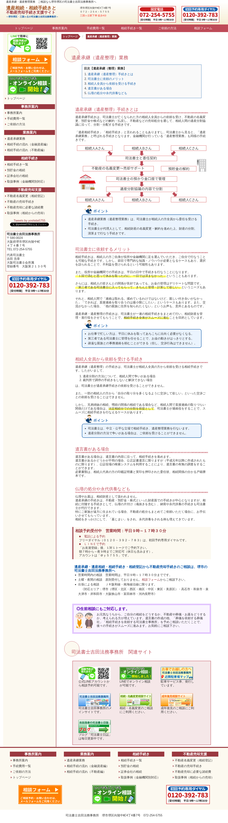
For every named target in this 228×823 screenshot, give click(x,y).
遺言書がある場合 (100, 88)
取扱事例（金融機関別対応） (26, 181)
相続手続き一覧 (131, 28)
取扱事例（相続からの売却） (26, 213)
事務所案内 (59, 28)
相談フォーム (203, 28)
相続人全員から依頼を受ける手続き (112, 83)
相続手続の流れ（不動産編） (26, 150)
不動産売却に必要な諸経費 (25, 207)
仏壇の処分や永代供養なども (107, 93)
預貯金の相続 (16, 170)
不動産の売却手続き (20, 201)
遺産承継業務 (16, 138)
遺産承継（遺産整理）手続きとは (110, 74)
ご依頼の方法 (167, 28)
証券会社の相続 (17, 175)
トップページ (24, 28)
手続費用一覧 (96, 28)
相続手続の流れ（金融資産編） (28, 144)
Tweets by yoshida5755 (29, 220)
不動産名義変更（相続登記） (26, 196)
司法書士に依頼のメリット (106, 78)
